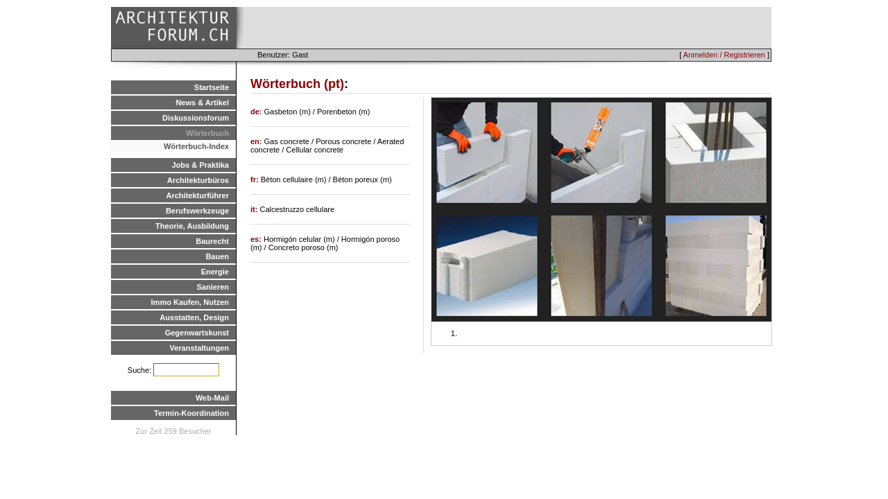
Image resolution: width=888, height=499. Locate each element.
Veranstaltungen (199, 348)
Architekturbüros (198, 180)
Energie (215, 272)
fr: (255, 179)
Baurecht (212, 241)
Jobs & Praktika (200, 165)
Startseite (211, 87)
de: (257, 111)
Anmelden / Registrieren (724, 55)
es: (257, 239)
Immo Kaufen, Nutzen (190, 302)
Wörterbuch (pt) (297, 84)
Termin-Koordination (191, 413)
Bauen (217, 256)
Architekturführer (197, 195)
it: (254, 209)
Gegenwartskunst (197, 333)
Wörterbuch (207, 133)
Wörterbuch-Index (196, 146)
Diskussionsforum (195, 118)
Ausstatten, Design (194, 317)
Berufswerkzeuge (197, 211)
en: (257, 141)
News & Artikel (202, 102)
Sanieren (213, 287)
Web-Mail (212, 398)
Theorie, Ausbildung (192, 226)
